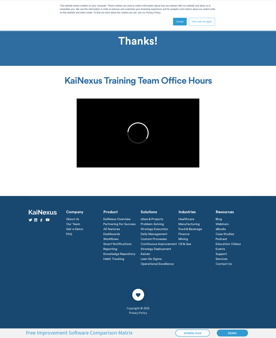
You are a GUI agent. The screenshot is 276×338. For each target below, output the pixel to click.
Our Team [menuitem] (73, 224)
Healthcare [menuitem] (186, 219)
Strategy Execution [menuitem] (154, 229)
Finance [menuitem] (183, 234)
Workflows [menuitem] (110, 239)
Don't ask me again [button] (202, 21)
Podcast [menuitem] (221, 239)
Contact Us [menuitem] (224, 263)
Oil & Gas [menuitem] (184, 244)
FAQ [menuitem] (69, 234)
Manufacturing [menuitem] (189, 224)
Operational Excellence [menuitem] (157, 263)
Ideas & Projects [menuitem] (152, 219)
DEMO (232, 333)
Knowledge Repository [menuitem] (119, 254)
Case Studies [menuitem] (225, 234)
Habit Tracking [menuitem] (113, 258)
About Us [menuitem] (72, 219)
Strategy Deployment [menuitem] (156, 249)
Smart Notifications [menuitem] (117, 244)
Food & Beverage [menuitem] (190, 229)
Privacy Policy (138, 313)
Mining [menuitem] (183, 239)
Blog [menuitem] (219, 219)
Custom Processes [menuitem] (154, 239)
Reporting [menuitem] (110, 249)
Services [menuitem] (221, 258)
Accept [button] (179, 21)
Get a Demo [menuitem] (74, 229)
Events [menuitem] (220, 249)
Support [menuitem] (221, 254)
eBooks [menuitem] (221, 229)
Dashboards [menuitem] (111, 234)
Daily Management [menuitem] (154, 234)
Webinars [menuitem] (222, 224)
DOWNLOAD (192, 333)
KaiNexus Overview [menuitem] (117, 219)
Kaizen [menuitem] (145, 254)
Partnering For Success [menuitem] (119, 224)
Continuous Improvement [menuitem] (159, 244)
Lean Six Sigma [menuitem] (151, 258)
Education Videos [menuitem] (228, 244)
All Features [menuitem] (111, 229)
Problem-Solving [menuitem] (152, 224)
